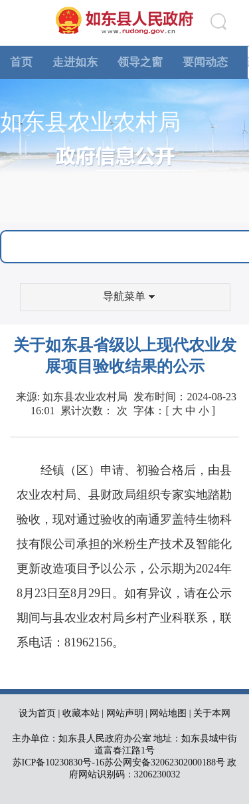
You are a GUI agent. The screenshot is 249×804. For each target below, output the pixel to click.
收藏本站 (81, 713)
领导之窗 (140, 62)
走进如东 (75, 62)
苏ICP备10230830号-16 (58, 762)
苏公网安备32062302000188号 (164, 762)
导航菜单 (129, 296)
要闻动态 (205, 62)
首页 (21, 62)
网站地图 (168, 713)
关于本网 (211, 713)
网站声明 (124, 713)
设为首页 (37, 713)
